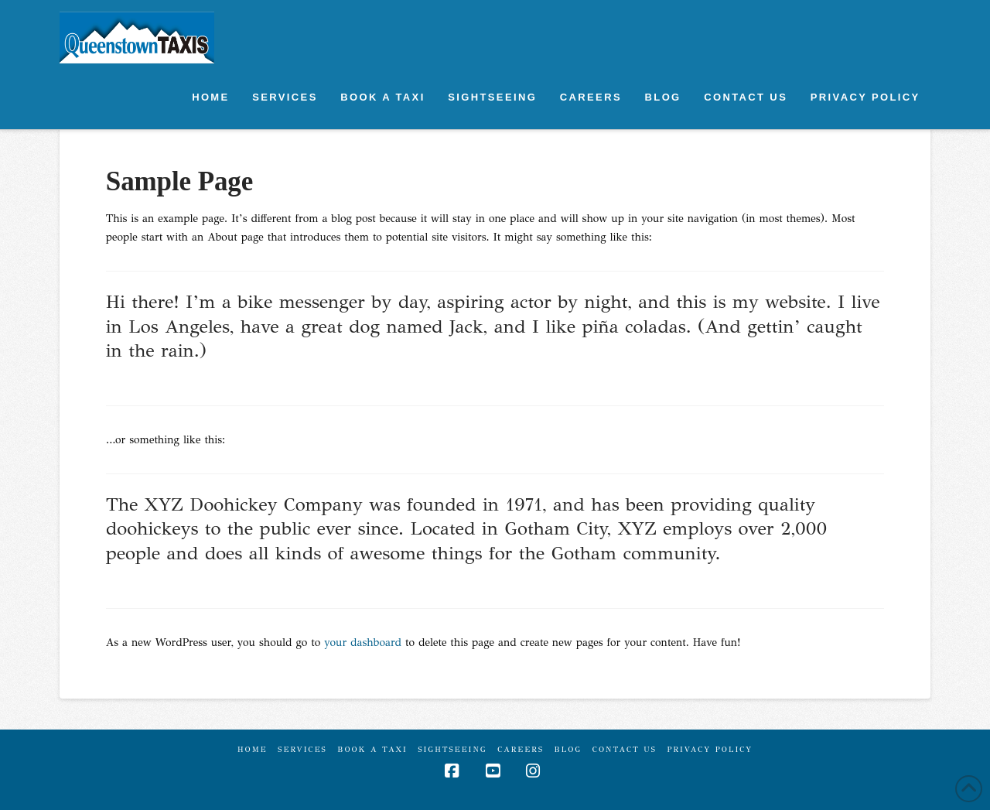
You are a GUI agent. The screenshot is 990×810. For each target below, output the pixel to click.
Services (302, 749)
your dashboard (362, 642)
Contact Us (624, 749)
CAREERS (520, 749)
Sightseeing (452, 749)
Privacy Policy (710, 749)
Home (252, 749)
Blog (568, 749)
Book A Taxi (372, 749)
